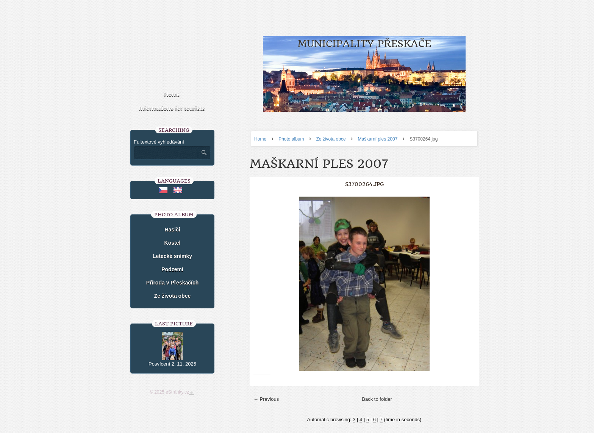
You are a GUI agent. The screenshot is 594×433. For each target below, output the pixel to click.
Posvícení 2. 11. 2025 (172, 364)
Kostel (172, 243)
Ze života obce (331, 139)
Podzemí (172, 269)
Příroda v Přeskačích (172, 283)
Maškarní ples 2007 (378, 139)
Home (260, 139)
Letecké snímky (172, 256)
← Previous (266, 399)
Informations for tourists (172, 108)
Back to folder (377, 399)
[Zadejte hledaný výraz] (165, 152)
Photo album (291, 139)
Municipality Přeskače (364, 44)
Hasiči (172, 230)
